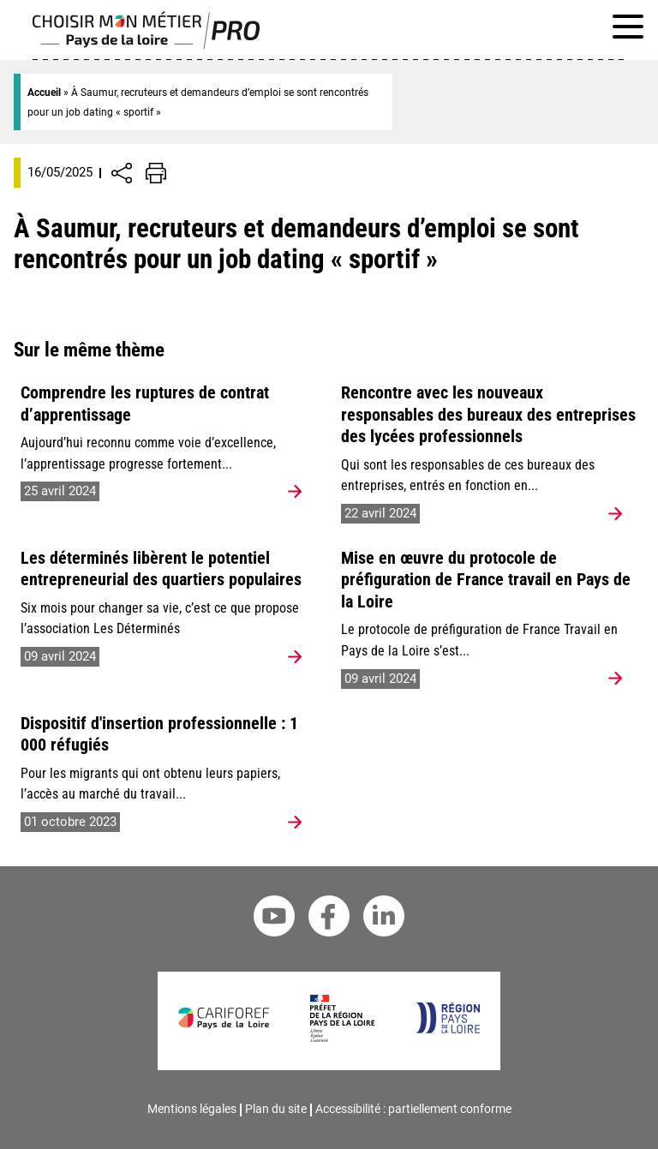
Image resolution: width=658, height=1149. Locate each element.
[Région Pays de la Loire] (448, 1029)
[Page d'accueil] (146, 44)
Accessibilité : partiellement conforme (413, 1109)
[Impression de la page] (156, 173)
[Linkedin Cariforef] (383, 919)
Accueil (44, 93)
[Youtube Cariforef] (274, 919)
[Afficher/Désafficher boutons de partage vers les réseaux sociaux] (121, 173)
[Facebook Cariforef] (329, 919)
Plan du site (276, 1109)
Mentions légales (191, 1109)
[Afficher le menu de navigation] (628, 29)
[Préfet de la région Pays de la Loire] (342, 1037)
